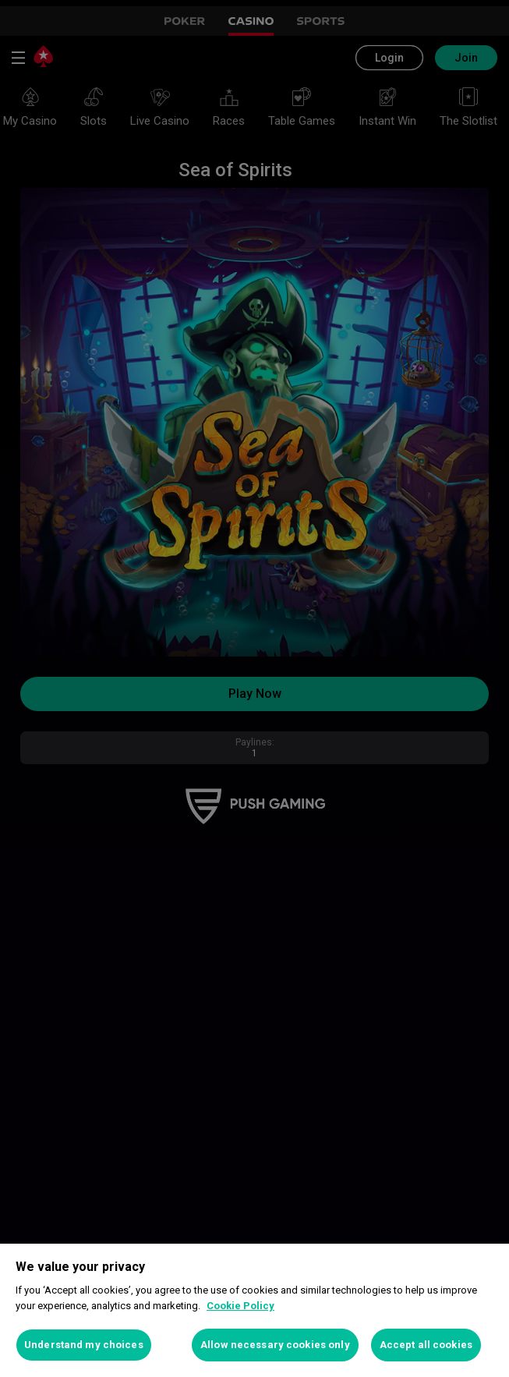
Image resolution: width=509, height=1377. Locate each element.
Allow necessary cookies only (275, 1344)
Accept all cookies (426, 1344)
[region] (254, 1310)
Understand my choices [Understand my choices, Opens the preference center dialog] (83, 1344)
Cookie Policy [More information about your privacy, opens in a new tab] (240, 1306)
